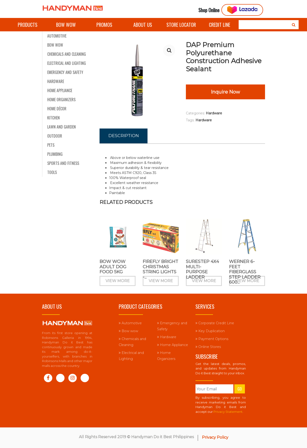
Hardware (55, 81)
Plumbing (55, 154)
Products (27, 24)
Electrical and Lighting (66, 63)
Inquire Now (225, 92)
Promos (104, 24)
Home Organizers (61, 99)
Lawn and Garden (61, 127)
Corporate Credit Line (214, 323)
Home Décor (56, 109)
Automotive (56, 36)
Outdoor (54, 136)
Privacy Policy (215, 437)
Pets (50, 145)
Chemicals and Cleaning (66, 54)
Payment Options (211, 339)
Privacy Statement (227, 412)
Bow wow (66, 24)
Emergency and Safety (65, 72)
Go (239, 389)
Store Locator (181, 24)
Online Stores (208, 347)
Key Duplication (210, 331)
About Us (142, 24)
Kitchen (53, 118)
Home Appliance (59, 90)
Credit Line (219, 24)
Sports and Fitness (63, 163)
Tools (52, 172)
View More (118, 283)
